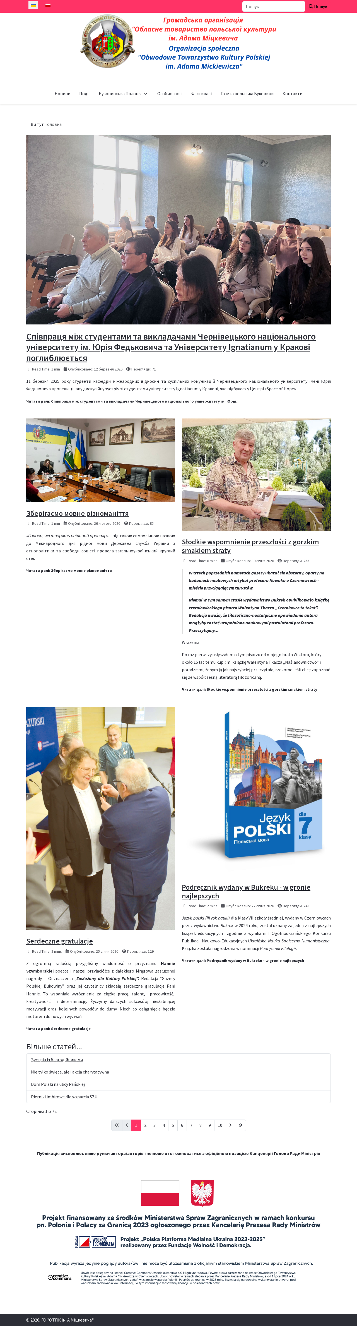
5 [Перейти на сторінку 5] (173, 1125)
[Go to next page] (230, 1125)
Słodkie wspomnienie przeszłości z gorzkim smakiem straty (250, 546)
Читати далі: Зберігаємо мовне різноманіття (69, 570)
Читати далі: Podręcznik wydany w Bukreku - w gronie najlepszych (243, 960)
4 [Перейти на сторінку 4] (164, 1125)
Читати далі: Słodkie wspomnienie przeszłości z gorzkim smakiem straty (249, 689)
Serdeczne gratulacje (59, 940)
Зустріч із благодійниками (57, 1059)
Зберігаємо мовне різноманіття (77, 513)
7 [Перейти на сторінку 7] (191, 1125)
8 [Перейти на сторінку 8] (200, 1125)
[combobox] (273, 6)
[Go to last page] (240, 1125)
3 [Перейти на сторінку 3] (154, 1125)
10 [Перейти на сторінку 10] (220, 1125)
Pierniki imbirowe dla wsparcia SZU (64, 1096)
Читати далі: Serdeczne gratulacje (58, 1028)
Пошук (318, 6)
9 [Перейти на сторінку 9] (210, 1125)
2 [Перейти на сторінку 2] (145, 1125)
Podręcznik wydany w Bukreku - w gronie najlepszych (246, 891)
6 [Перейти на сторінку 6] (182, 1125)
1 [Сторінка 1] (136, 1125)
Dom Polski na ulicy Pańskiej (58, 1084)
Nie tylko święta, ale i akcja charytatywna (70, 1072)
